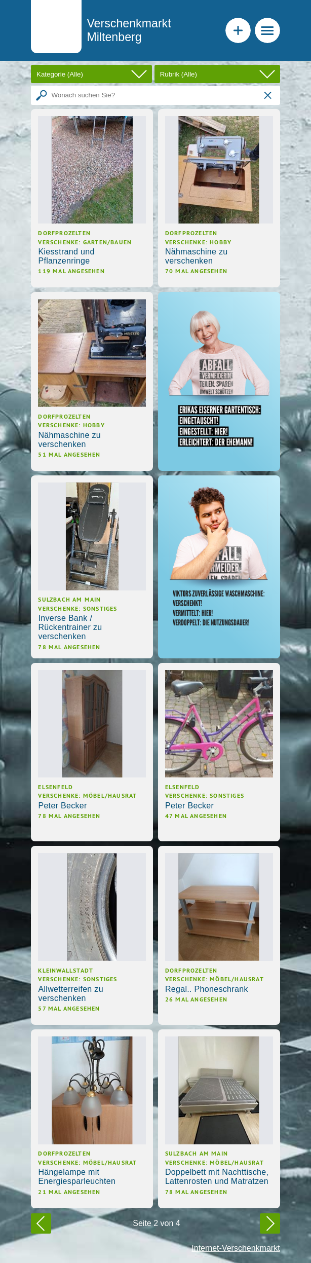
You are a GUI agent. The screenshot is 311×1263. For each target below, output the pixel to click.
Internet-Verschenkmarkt (235, 1248)
